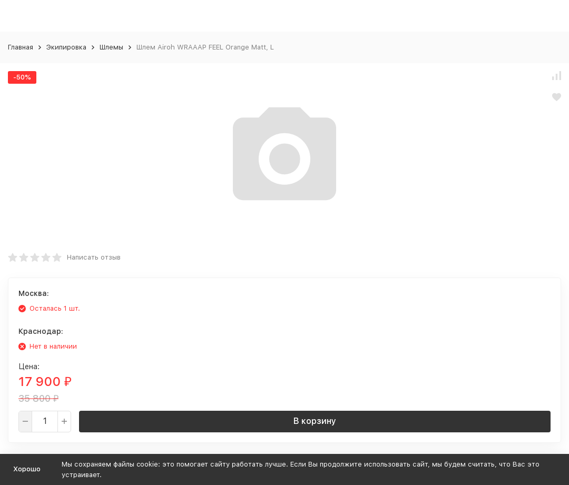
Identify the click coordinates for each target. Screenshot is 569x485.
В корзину (314, 421)
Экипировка (66, 47)
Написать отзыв (94, 257)
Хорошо (27, 469)
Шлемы (111, 47)
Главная (20, 47)
